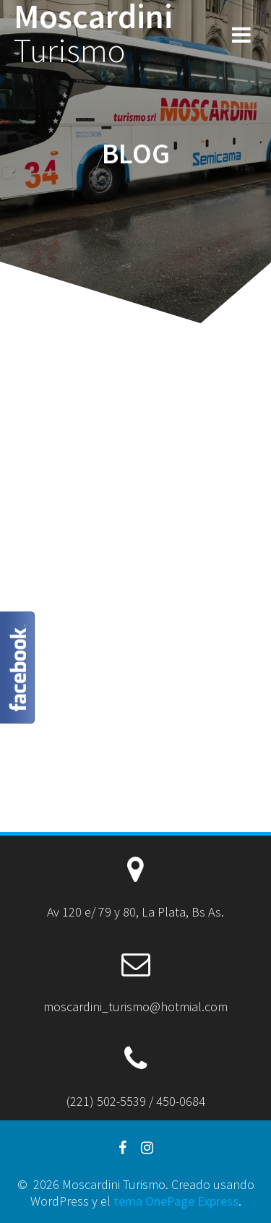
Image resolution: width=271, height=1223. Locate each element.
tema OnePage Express (175, 1201)
